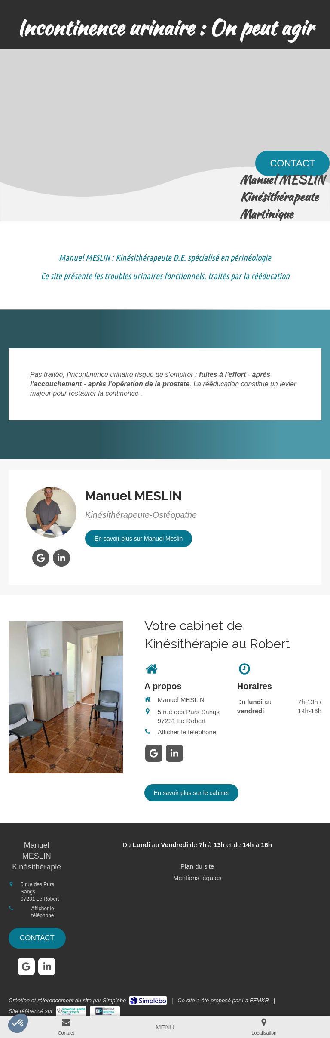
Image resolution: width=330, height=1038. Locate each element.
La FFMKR (255, 1000)
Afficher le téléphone (187, 732)
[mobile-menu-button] (165, 1027)
